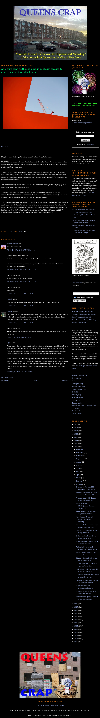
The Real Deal (77, 411)
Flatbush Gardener (78, 386)
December (80, 449)
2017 (76, 607)
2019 (76, 447)
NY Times (4, 147)
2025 (76, 428)
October (79, 456)
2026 (76, 424)
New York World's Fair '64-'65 (82, 311)
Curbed (74, 381)
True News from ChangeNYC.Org (84, 320)
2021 (76, 440)
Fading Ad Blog (77, 384)
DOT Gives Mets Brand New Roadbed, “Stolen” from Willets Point (83, 215)
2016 (76, 610)
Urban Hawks (76, 414)
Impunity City (76, 395)
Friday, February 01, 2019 (19, 337)
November (80, 452)
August (79, 462)
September (80, 459)
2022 (76, 437)
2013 (76, 620)
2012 (76, 623)
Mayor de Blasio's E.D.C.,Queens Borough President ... (85, 506)
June (78, 468)
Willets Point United (79, 322)
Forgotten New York (79, 389)
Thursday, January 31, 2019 (20, 294)
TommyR (10, 311)
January (79, 484)
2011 (76, 626)
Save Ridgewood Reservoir (81, 317)
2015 (76, 613)
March (78, 478)
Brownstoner (76, 378)
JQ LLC (12, 231)
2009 (76, 632)
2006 (76, 642)
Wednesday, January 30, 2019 (21, 250)
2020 (76, 443)
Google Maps (80, 366)
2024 (76, 431)
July (78, 465)
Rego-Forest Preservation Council (84, 314)
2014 (76, 616)
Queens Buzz (76, 400)
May (78, 471)
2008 (76, 635)
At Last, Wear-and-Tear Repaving (83, 210)
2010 (76, 629)
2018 (76, 604)
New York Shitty (77, 397)
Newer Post (5, 381)
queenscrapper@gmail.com (50, 705)
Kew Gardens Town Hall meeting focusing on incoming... (84, 519)
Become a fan (77, 283)
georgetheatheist (13, 243)
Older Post (64, 381)
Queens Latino (77, 403)
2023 (76, 434)
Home (35, 381)
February (79, 481)
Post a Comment (7, 377)
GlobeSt (75, 392)
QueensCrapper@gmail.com (82, 123)
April (78, 475)
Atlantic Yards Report (79, 375)
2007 (76, 639)
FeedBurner (90, 144)
